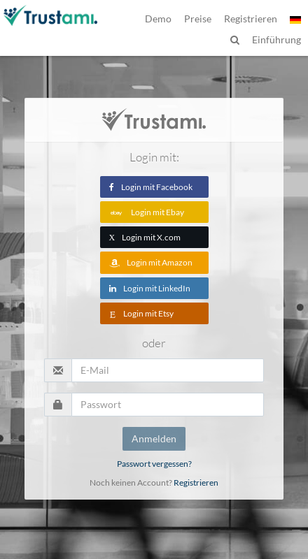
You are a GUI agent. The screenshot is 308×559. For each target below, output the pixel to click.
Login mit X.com (145, 237)
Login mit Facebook (150, 187)
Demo (158, 18)
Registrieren (196, 482)
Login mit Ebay (146, 212)
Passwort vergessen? (154, 463)
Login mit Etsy (141, 313)
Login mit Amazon (150, 262)
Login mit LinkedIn (149, 288)
